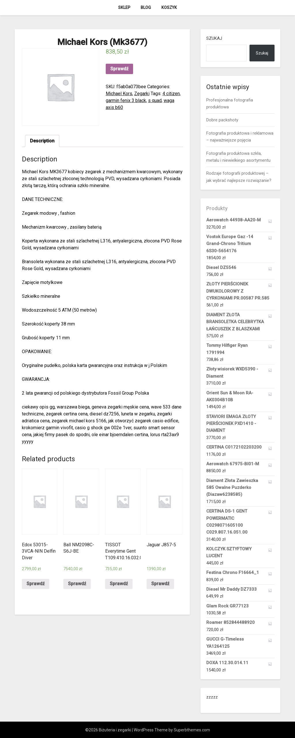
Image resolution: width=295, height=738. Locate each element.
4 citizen (171, 93)
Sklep (124, 7)
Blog (146, 7)
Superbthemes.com (192, 730)
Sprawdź (119, 68)
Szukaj (214, 38)
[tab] (42, 141)
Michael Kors (119, 93)
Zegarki (142, 93)
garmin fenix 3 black (126, 100)
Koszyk (169, 7)
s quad (155, 100)
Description (42, 141)
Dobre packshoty (222, 120)
